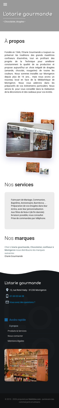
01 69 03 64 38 (17, 296)
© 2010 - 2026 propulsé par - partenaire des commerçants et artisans (29, 400)
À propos (13, 326)
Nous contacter (15, 336)
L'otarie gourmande (27, 14)
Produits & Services (17, 331)
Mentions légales (16, 341)
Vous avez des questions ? (22, 302)
